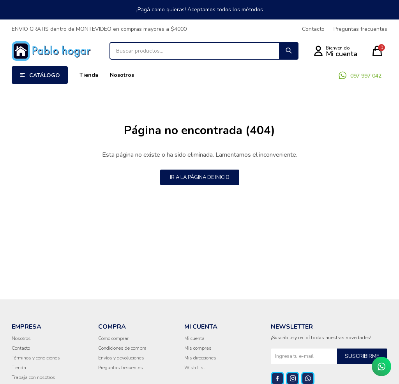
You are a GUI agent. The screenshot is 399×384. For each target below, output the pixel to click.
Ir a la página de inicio (200, 177)
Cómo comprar (113, 338)
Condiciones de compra (122, 348)
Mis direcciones (200, 358)
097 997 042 (365, 76)
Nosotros (122, 75)
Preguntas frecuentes (360, 29)
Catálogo (44, 75)
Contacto (313, 29)
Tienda (88, 75)
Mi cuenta (194, 338)
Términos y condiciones (36, 358)
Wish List (194, 368)
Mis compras (198, 348)
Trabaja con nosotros (33, 377)
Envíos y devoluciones (121, 358)
